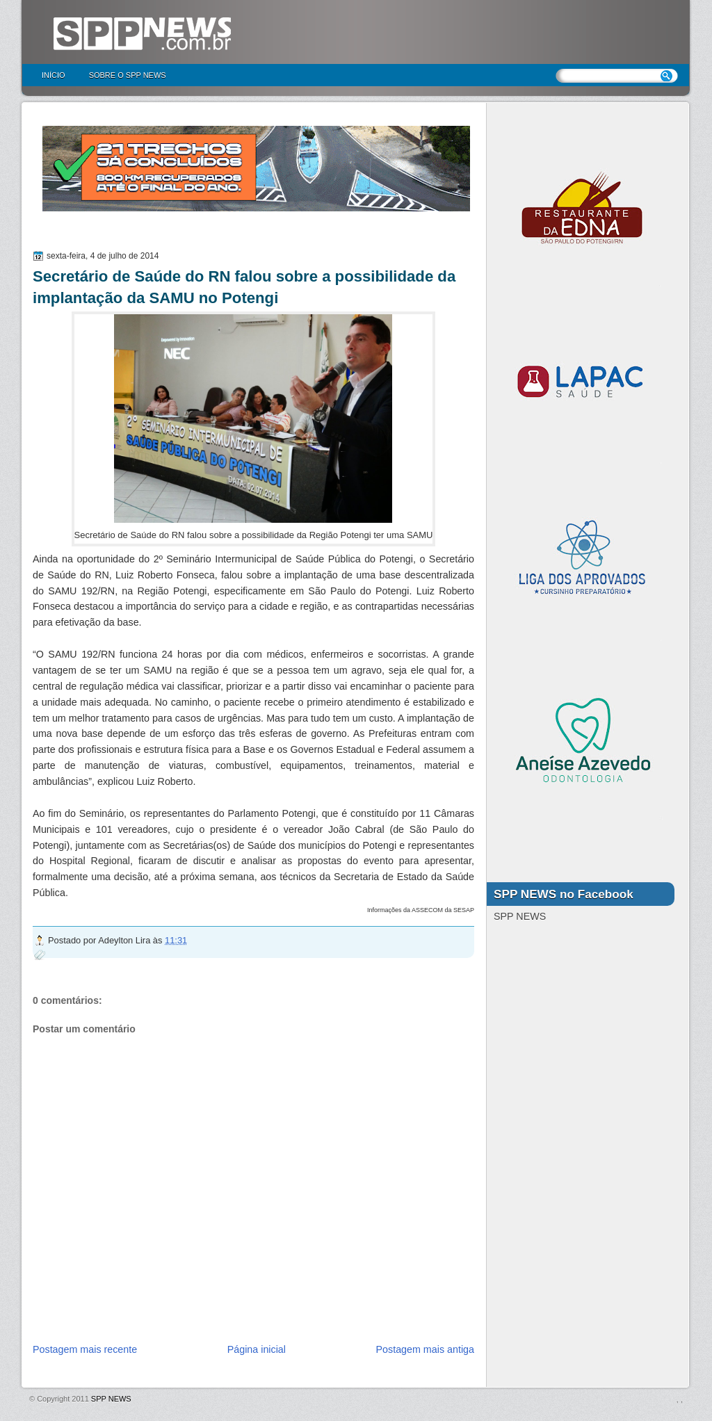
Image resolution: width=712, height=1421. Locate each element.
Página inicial (256, 1349)
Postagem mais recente (85, 1349)
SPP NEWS (111, 1399)
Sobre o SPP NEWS (127, 75)
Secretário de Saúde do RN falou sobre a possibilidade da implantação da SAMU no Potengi (244, 287)
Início (53, 75)
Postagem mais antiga (425, 1349)
